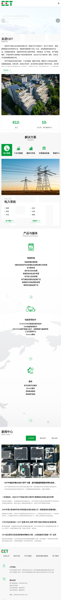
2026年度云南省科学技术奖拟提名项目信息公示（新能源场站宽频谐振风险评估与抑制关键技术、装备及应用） (30, 510)
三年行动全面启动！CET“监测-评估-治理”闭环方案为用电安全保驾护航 (29, 522)
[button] (58, 20)
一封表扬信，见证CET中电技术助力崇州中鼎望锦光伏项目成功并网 (28, 497)
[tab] (6, 150)
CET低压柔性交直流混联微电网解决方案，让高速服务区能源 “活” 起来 (29, 535)
